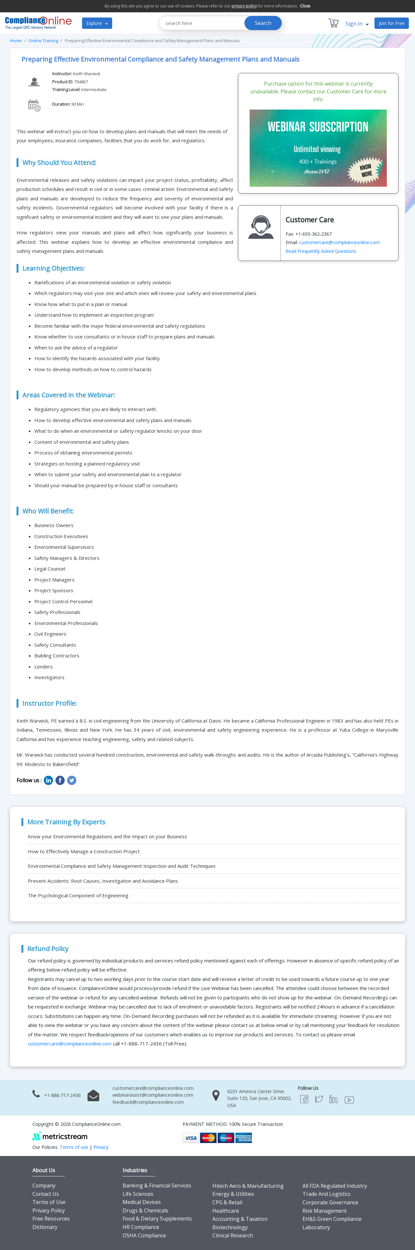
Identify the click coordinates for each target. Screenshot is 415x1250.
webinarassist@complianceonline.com (153, 1095)
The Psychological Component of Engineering (78, 895)
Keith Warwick (87, 74)
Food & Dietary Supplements (157, 1218)
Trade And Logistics (326, 1193)
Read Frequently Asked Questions (321, 251)
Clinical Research (232, 1235)
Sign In (357, 23)
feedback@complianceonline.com (148, 1102)
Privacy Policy (48, 1210)
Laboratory (316, 1227)
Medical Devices (142, 1202)
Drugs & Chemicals (145, 1210)
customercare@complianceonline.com (339, 242)
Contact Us (45, 1193)
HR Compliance (141, 1227)
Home (16, 40)
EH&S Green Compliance (332, 1218)
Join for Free (392, 23)
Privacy (100, 1147)
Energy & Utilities (233, 1193)
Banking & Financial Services (157, 1185)
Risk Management (324, 1210)
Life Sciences (138, 1193)
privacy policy (244, 6)
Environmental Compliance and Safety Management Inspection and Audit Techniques (122, 866)
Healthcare (225, 1210)
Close (305, 6)
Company (43, 1185)
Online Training (43, 40)
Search (263, 23)
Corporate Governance (330, 1202)
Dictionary (44, 1227)
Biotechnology (230, 1227)
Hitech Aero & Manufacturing (248, 1185)
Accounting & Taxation (239, 1218)
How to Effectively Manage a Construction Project (84, 851)
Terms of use (74, 1147)
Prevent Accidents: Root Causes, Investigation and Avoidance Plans (103, 881)
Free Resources (51, 1218)
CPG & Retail (227, 1202)
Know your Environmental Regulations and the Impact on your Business (107, 836)
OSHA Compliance (144, 1235)
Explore (97, 23)
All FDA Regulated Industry (334, 1185)
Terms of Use (48, 1202)
